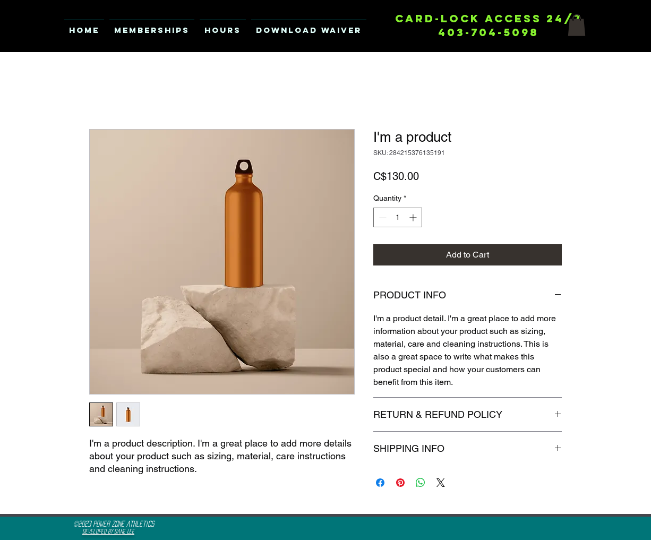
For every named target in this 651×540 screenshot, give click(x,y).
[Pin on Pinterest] (400, 482)
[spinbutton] (397, 217)
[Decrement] (381, 217)
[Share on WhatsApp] (420, 482)
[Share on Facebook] (380, 482)
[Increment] (414, 217)
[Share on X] (440, 482)
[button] (577, 25)
